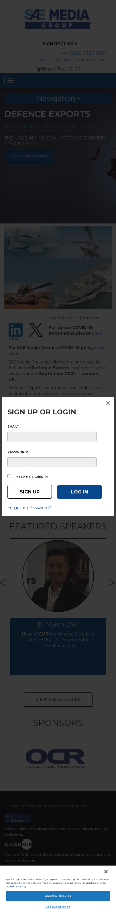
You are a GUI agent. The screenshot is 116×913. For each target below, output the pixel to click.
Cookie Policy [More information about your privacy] (16, 886)
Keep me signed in (32, 477)
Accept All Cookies (58, 896)
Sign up (30, 492)
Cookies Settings (58, 907)
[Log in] (79, 492)
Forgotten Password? (29, 507)
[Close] (106, 871)
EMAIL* (12, 426)
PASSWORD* (17, 452)
